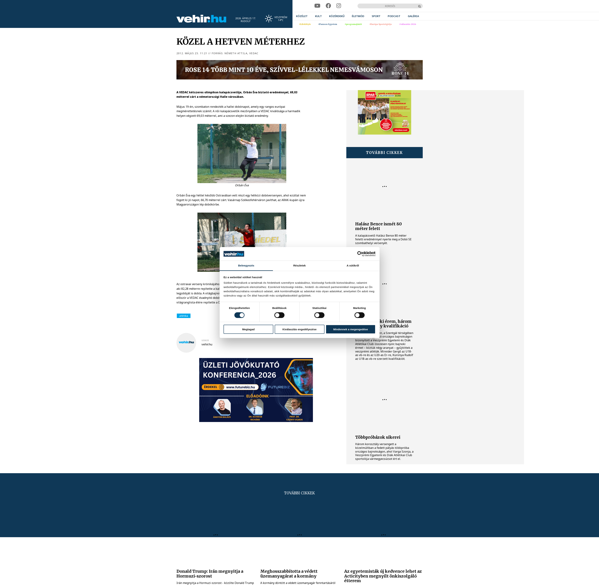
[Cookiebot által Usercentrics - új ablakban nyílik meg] (359, 254)
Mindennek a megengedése (350, 329)
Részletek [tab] (299, 265)
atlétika (183, 315)
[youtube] (317, 6)
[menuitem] (302, 16)
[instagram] (338, 6)
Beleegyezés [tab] (246, 265)
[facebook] (328, 6)
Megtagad (248, 329)
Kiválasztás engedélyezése (300, 329)
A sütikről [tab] (353, 265)
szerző (205, 340)
